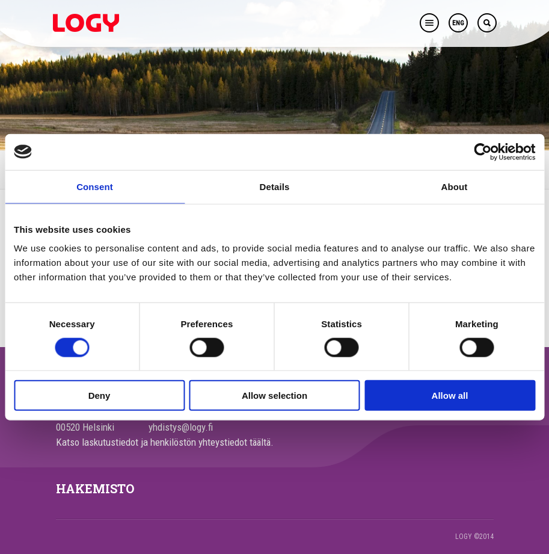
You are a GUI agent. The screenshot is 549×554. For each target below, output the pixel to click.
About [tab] (454, 186)
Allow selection (274, 395)
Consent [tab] (94, 186)
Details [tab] (275, 186)
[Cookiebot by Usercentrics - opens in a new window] (482, 152)
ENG (458, 23)
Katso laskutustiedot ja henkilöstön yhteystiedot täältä (163, 442)
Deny (99, 395)
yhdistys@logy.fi (181, 427)
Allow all (450, 395)
